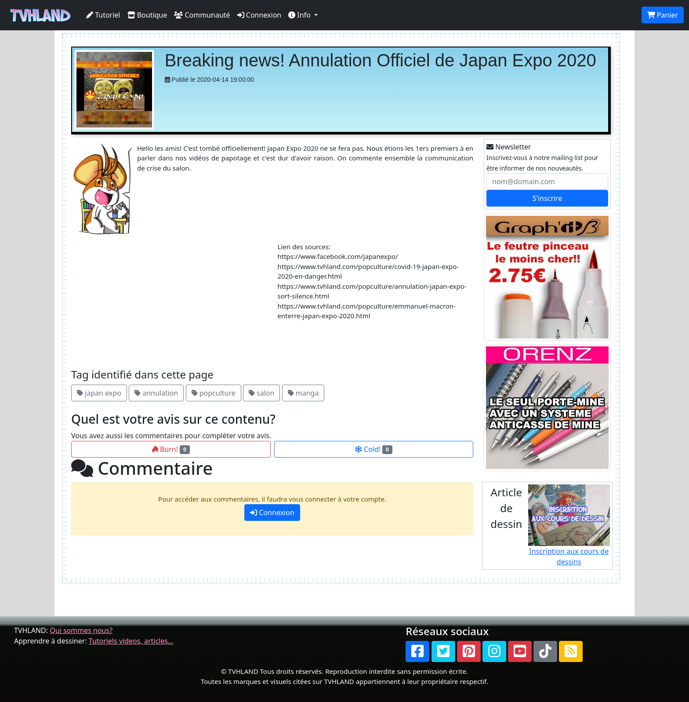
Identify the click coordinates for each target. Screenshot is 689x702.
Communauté (202, 15)
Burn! (171, 449)
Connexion (259, 15)
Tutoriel (103, 15)
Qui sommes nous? (81, 630)
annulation (156, 393)
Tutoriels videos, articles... (131, 641)
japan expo (99, 393)
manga (303, 393)
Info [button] (300, 15)
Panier (662, 15)
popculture (214, 393)
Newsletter (508, 147)
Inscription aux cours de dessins (569, 525)
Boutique (147, 15)
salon (262, 393)
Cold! (373, 449)
